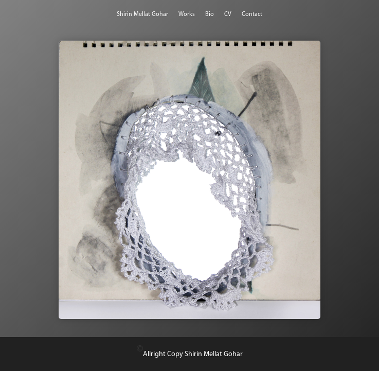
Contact (252, 14)
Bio (209, 14)
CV (227, 14)
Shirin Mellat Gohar (142, 14)
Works (186, 14)
